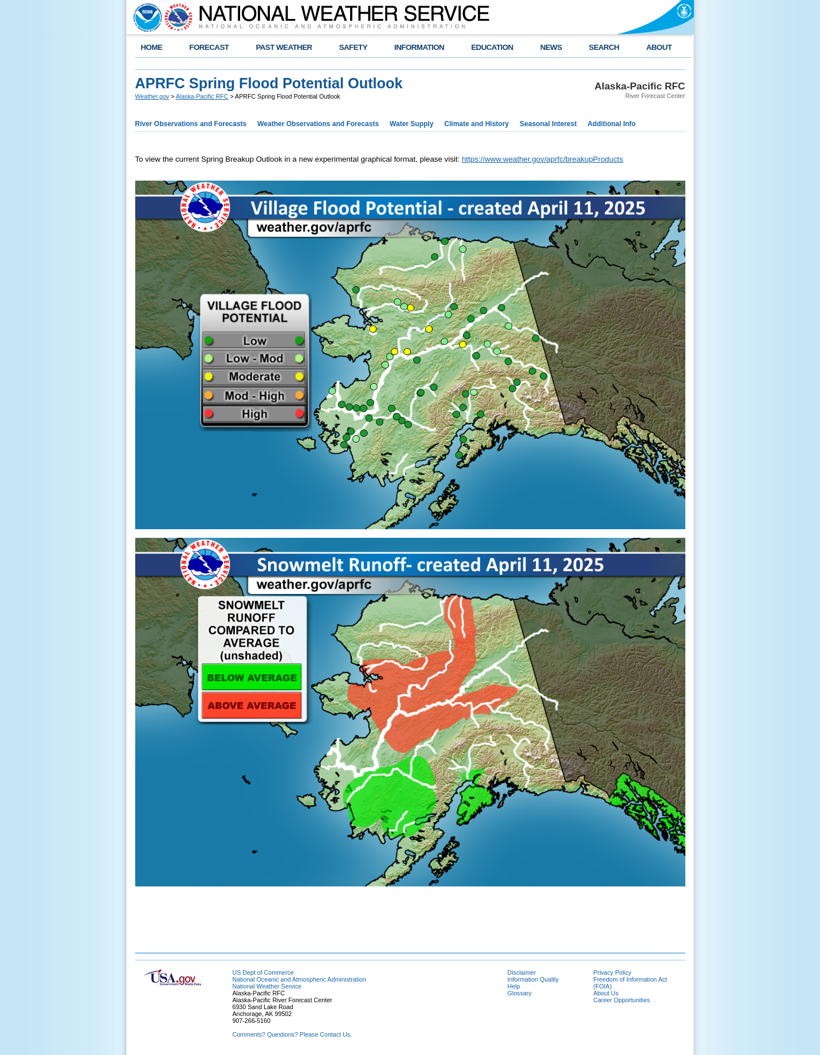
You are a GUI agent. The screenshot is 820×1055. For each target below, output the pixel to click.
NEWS (551, 47)
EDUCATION (492, 47)
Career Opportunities (622, 1000)
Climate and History (476, 124)
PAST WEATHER (284, 47)
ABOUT (659, 47)
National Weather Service (267, 986)
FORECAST (209, 47)
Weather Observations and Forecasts (318, 124)
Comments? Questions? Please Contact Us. (292, 1034)
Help (514, 986)
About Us (606, 993)
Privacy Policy (612, 972)
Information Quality (533, 979)
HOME (152, 47)
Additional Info (611, 124)
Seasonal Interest (548, 124)
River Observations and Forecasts (191, 124)
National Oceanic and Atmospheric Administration (299, 979)
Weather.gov (152, 96)
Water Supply (411, 124)
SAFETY (353, 47)
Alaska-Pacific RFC (202, 96)
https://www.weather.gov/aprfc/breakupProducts (542, 159)
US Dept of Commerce (263, 972)
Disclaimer (522, 972)
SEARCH (604, 47)
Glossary (520, 993)
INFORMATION (419, 47)
